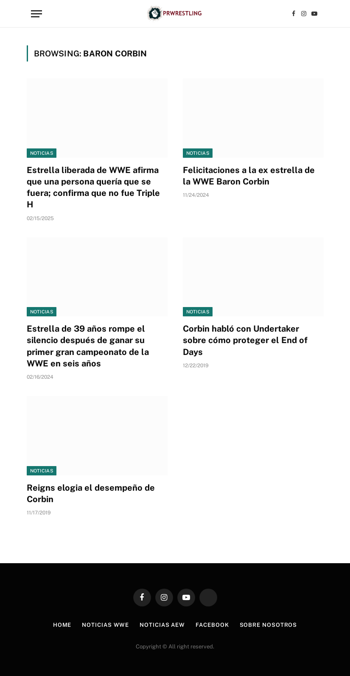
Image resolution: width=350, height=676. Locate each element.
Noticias (41, 153)
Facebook (212, 625)
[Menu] (36, 13)
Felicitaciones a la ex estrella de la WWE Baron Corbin (249, 176)
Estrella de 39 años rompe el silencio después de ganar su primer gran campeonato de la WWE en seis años (88, 346)
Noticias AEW (162, 625)
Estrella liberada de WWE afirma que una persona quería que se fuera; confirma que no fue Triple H (93, 187)
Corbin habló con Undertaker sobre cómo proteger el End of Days (245, 340)
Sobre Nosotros (268, 625)
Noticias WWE (105, 625)
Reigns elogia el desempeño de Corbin (91, 493)
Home (62, 625)
